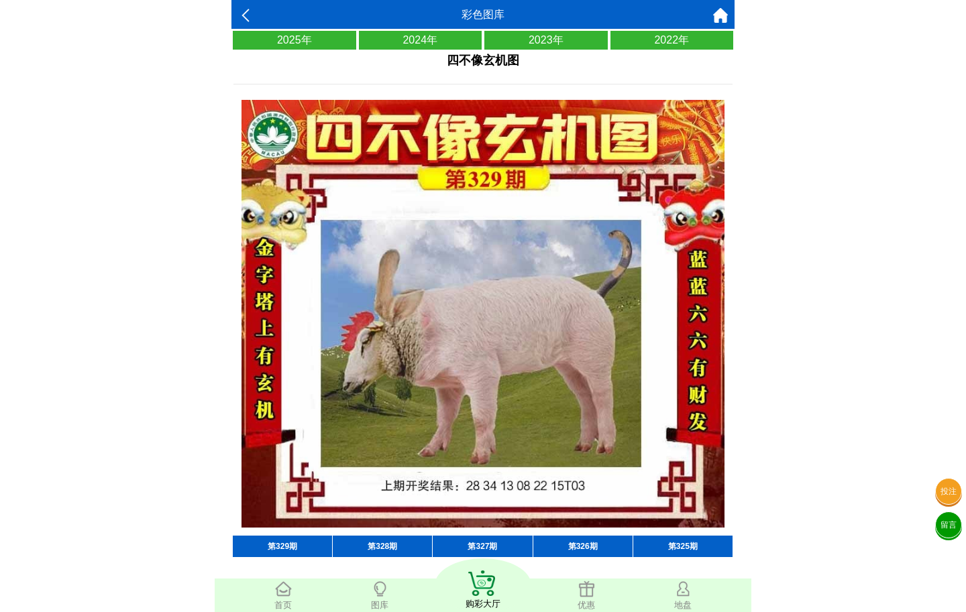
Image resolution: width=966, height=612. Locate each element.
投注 (949, 491)
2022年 (671, 40)
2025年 (294, 40)
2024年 (419, 40)
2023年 (546, 40)
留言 (949, 525)
